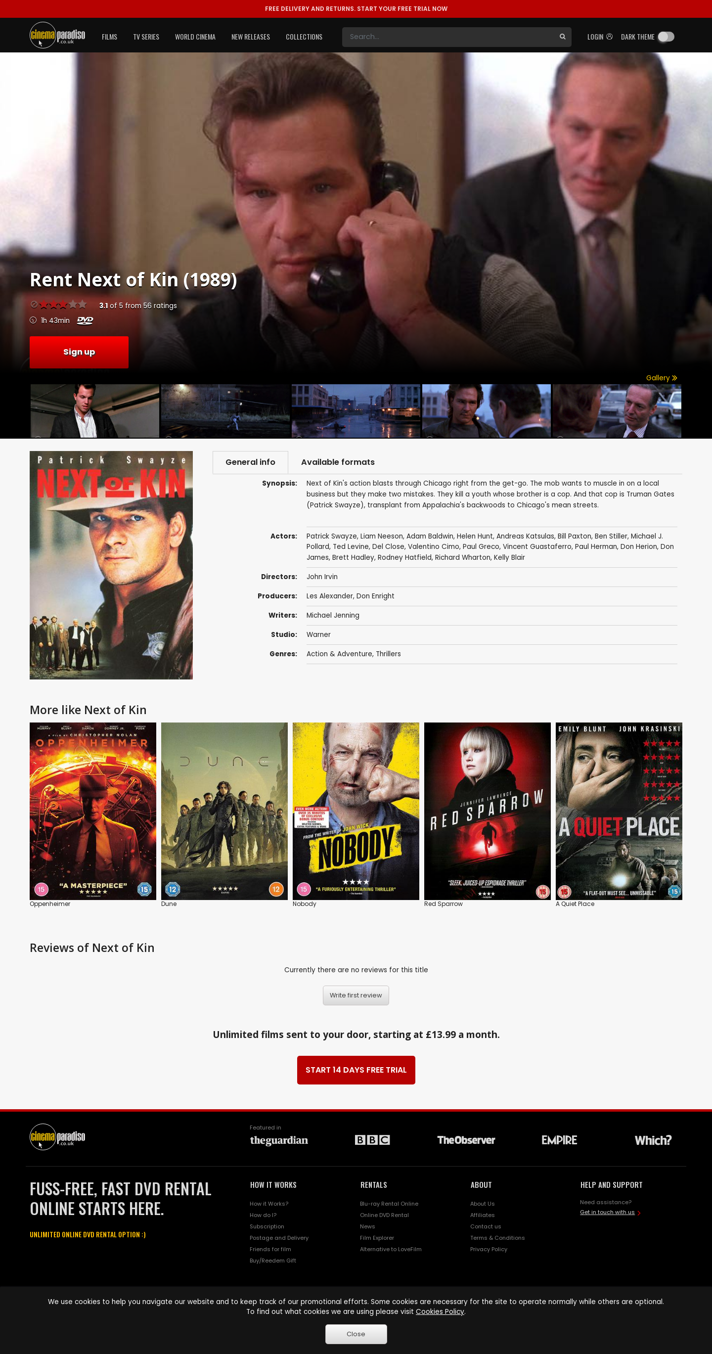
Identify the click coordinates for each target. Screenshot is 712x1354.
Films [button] (109, 36)
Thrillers (388, 654)
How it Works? (269, 1204)
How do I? (263, 1215)
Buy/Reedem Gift (273, 1260)
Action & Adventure (339, 654)
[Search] (448, 37)
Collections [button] (304, 36)
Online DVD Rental (384, 1215)
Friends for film (270, 1249)
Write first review (356, 995)
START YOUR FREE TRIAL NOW (356, 8)
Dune (169, 904)
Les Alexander (330, 596)
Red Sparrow (443, 904)
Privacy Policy (488, 1249)
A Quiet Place (575, 904)
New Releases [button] (250, 36)
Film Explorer (377, 1238)
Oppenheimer (50, 904)
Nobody (304, 904)
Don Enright (375, 596)
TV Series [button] (146, 36)
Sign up (79, 352)
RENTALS (373, 1184)
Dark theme (638, 36)
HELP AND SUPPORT (611, 1184)
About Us (482, 1204)
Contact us (485, 1226)
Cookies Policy (440, 1311)
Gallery (661, 378)
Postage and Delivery (279, 1238)
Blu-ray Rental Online (389, 1204)
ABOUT (481, 1184)
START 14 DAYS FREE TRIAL (356, 1070)
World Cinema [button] (195, 36)
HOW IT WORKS (273, 1184)
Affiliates (482, 1215)
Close (356, 1334)
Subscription (267, 1226)
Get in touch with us (607, 1212)
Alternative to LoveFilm (391, 1249)
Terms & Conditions (497, 1238)
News (367, 1226)
